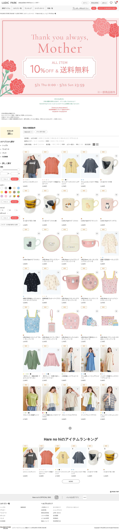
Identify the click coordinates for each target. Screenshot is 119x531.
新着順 (40, 138)
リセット (5, 179)
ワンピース (3, 512)
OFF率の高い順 (74, 138)
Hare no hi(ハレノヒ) (41, 13)
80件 (58, 144)
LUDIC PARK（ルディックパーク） (25, 13)
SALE (52, 141)
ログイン (85, 3)
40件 (54, 144)
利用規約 (55, 518)
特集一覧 (50, 8)
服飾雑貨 (23, 507)
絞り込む (14, 179)
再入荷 (62, 141)
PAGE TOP (114, 492)
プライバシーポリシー (72, 507)
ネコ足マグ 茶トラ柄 (109, 472)
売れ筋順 (47, 138)
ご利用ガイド (45, 507)
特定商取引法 (57, 521)
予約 (57, 141)
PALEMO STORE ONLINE (7, 13)
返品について (45, 521)
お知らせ (104, 3)
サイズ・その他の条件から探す (107, 8)
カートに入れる (115, 3)
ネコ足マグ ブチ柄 (92, 472)
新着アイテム (6, 8)
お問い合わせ (57, 512)
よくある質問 (45, 518)
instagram (56, 497)
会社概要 (55, 515)
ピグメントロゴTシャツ (29, 472)
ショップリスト (57, 510)
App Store (85, 497)
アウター (2, 510)
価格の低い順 (54, 138)
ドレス (2, 518)
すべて (35, 141)
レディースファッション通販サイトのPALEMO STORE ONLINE (29, 527)
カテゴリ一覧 (17, 8)
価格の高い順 (64, 138)
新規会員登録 (94, 3)
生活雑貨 (2, 521)
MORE (71, 481)
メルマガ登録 (45, 515)
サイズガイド (57, 507)
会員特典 (43, 510)
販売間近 (41, 141)
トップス (2, 507)
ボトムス (2, 515)
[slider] (1, 169)
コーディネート (39, 8)
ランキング (28, 8)
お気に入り (111, 3)
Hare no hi (28, 132)
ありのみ (41, 144)
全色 (81, 144)
